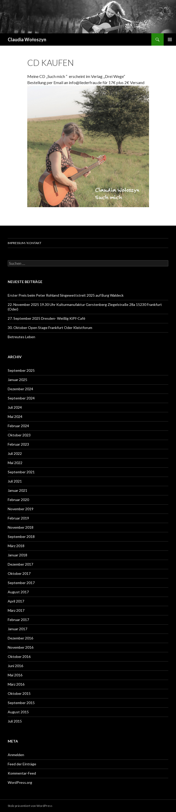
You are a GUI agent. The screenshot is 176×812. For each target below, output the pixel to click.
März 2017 (16, 610)
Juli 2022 (15, 453)
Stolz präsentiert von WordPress (30, 806)
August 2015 (18, 712)
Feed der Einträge (22, 764)
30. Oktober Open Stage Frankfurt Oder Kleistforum (50, 327)
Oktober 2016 (19, 656)
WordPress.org (20, 782)
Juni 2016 (15, 666)
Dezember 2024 (20, 389)
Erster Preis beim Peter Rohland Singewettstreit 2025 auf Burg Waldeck (66, 295)
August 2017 (18, 592)
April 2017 (16, 601)
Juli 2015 (15, 721)
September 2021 (21, 472)
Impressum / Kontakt (24, 243)
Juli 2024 (15, 407)
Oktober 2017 (19, 573)
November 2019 (20, 509)
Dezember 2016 (20, 638)
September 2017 (21, 582)
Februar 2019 (18, 518)
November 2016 (20, 647)
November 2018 (20, 527)
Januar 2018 (17, 555)
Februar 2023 (18, 444)
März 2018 (16, 546)
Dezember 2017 (20, 564)
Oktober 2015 (19, 693)
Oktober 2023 (19, 435)
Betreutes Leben (21, 337)
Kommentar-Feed (22, 773)
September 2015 (21, 702)
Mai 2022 (15, 462)
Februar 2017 (18, 619)
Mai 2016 (15, 675)
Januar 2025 (17, 379)
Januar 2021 (17, 490)
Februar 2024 (18, 426)
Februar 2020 (18, 499)
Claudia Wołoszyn (27, 39)
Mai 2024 (15, 416)
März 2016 (16, 684)
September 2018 (21, 536)
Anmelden (16, 755)
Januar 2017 (17, 629)
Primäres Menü (170, 39)
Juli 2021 (15, 481)
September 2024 (21, 398)
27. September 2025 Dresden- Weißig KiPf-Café (46, 318)
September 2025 (21, 370)
